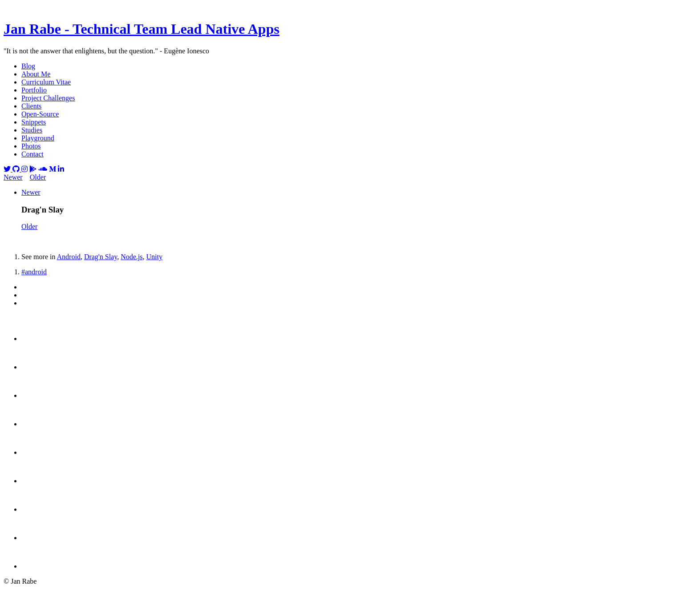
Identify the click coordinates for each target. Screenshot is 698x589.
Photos (31, 146)
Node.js (131, 256)
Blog (28, 66)
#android (34, 272)
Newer (13, 177)
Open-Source (40, 114)
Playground (37, 138)
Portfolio (34, 90)
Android (69, 256)
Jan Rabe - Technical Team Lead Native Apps (142, 29)
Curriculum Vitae (46, 82)
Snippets (33, 122)
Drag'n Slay (100, 256)
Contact (32, 154)
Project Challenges (48, 98)
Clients (31, 106)
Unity (154, 256)
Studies (31, 130)
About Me (35, 74)
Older (38, 177)
